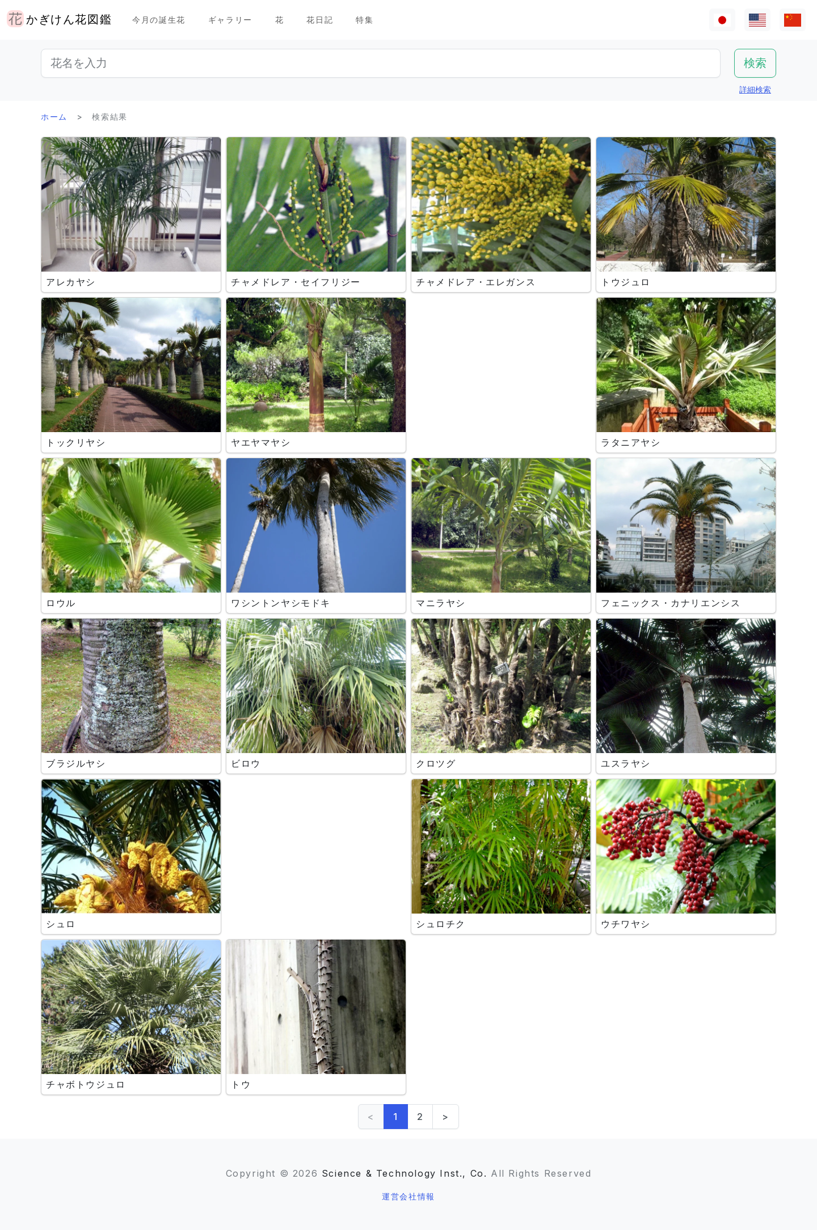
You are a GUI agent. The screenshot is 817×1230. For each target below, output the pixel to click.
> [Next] (445, 1116)
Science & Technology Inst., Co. (404, 1173)
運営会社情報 (408, 1196)
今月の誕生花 (159, 19)
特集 (364, 19)
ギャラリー (230, 19)
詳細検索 (755, 89)
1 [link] (395, 1116)
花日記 (319, 19)
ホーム (54, 116)
